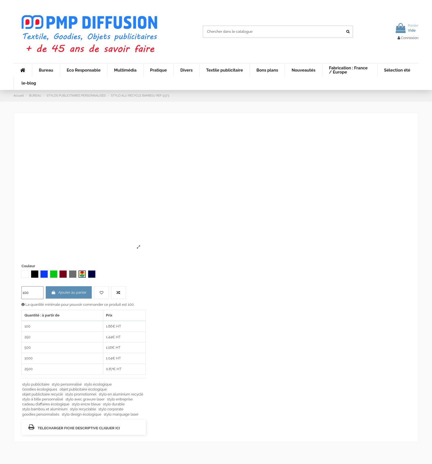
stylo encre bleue (86, 404)
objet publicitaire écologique (83, 389)
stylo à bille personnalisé (42, 399)
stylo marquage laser (121, 414)
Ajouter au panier (69, 292)
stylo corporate (110, 409)
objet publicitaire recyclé (42, 394)
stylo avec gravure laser (84, 399)
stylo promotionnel (80, 394)
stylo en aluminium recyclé (121, 394)
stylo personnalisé (67, 384)
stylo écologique (98, 384)
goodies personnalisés (41, 414)
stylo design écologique (81, 414)
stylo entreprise (120, 399)
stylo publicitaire (36, 384)
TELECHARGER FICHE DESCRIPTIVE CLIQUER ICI (74, 427)
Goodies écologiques (39, 389)
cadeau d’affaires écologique (45, 404)
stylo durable (114, 404)
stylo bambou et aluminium (45, 409)
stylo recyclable (83, 409)
